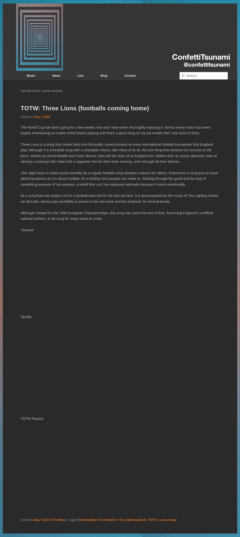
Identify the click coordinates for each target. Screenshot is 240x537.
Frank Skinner (107, 520)
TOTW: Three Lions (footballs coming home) (85, 108)
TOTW (152, 520)
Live (80, 75)
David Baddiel (87, 520)
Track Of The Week (53, 520)
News (56, 75)
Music (31, 75)
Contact (130, 75)
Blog (104, 75)
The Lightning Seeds (132, 520)
